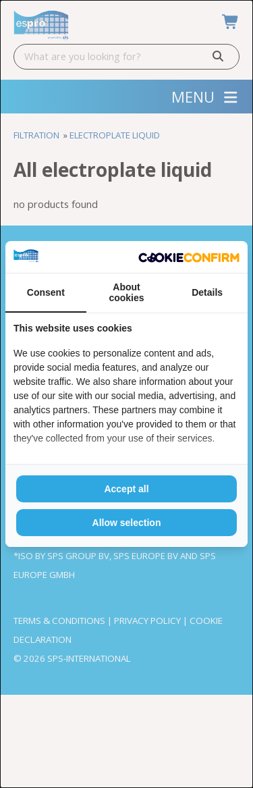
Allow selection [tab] (126, 522)
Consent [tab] (46, 292)
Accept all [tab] (126, 488)
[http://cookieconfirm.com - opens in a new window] (189, 257)
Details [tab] (207, 292)
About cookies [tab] (126, 292)
